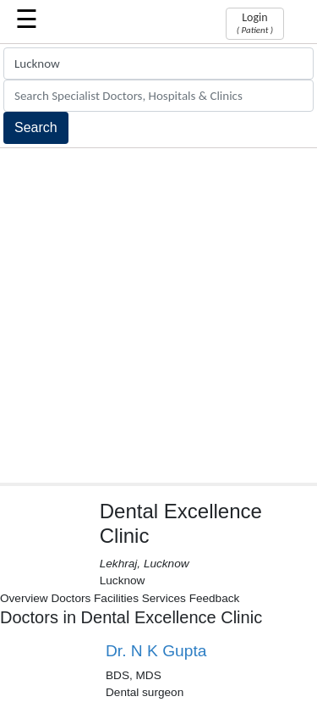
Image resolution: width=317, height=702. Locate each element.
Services (164, 598)
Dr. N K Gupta (156, 651)
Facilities (116, 598)
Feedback (214, 598)
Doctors (70, 598)
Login (255, 23)
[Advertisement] (158, 315)
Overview (24, 598)
